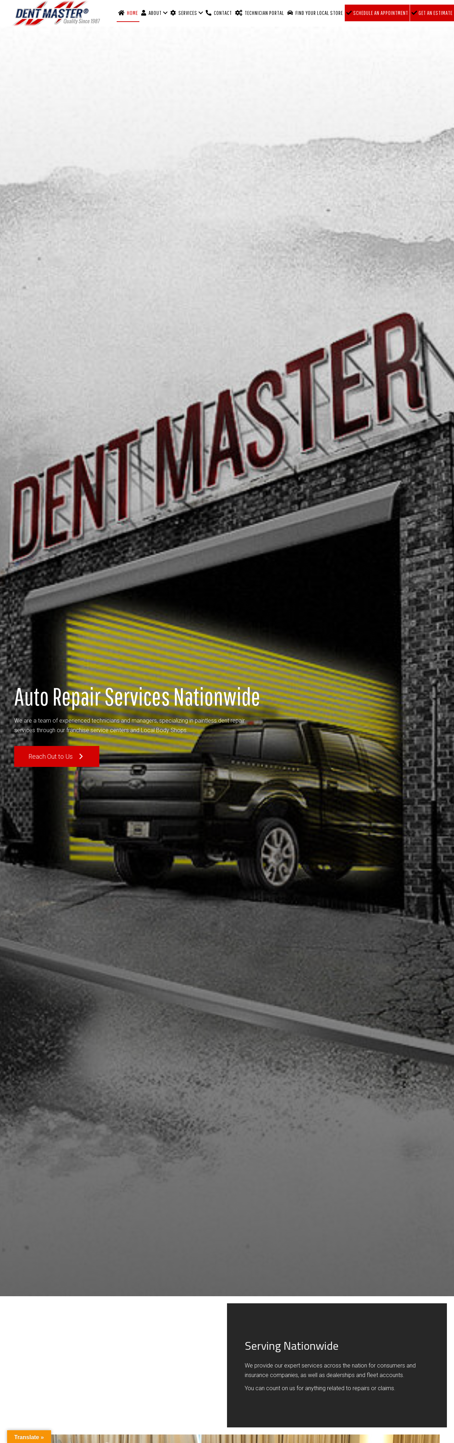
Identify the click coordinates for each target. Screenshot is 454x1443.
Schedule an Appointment (377, 13)
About (151, 13)
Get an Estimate (432, 13)
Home (128, 13)
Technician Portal (259, 13)
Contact (219, 13)
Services (183, 13)
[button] (56, 756)
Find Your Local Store (315, 13)
